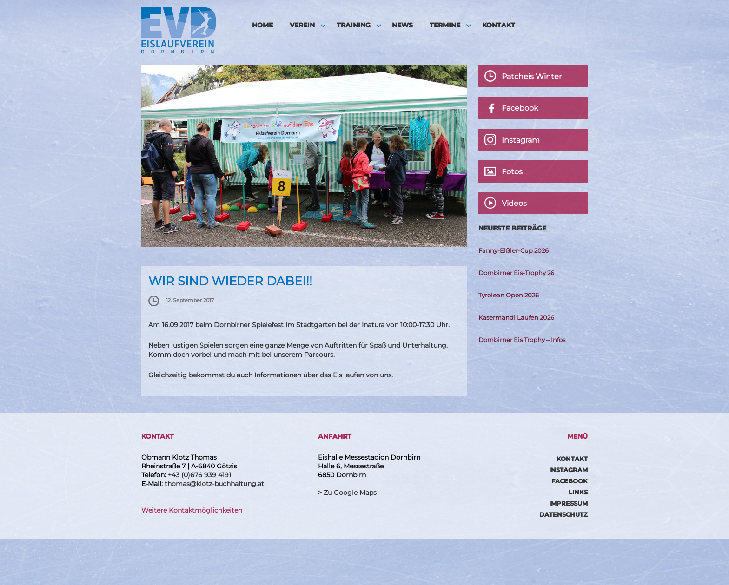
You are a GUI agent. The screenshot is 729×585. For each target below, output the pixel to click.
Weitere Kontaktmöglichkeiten (191, 510)
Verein (302, 25)
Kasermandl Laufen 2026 (516, 317)
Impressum (568, 503)
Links (578, 492)
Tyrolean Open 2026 (508, 295)
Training (354, 25)
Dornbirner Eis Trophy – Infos (521, 339)
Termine (445, 25)
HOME (262, 25)
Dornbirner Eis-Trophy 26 (516, 272)
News (402, 25)
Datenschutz (563, 514)
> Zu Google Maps (347, 492)
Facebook (569, 481)
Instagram (568, 469)
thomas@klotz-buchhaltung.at (214, 483)
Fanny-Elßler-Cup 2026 (513, 250)
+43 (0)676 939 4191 (199, 475)
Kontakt (498, 25)
